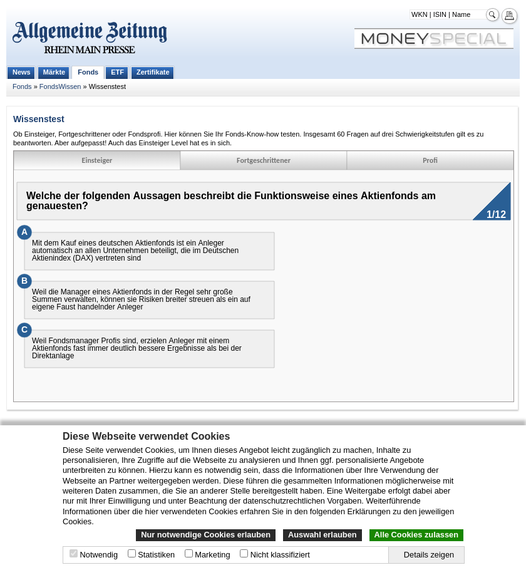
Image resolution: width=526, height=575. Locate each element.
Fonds (88, 72)
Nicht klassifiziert (280, 554)
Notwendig (99, 554)
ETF (117, 72)
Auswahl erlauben (322, 534)
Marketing (212, 554)
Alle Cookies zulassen (416, 534)
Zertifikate (153, 72)
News (22, 72)
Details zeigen (429, 554)
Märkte (54, 72)
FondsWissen (60, 86)
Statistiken (156, 554)
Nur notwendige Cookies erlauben (206, 534)
